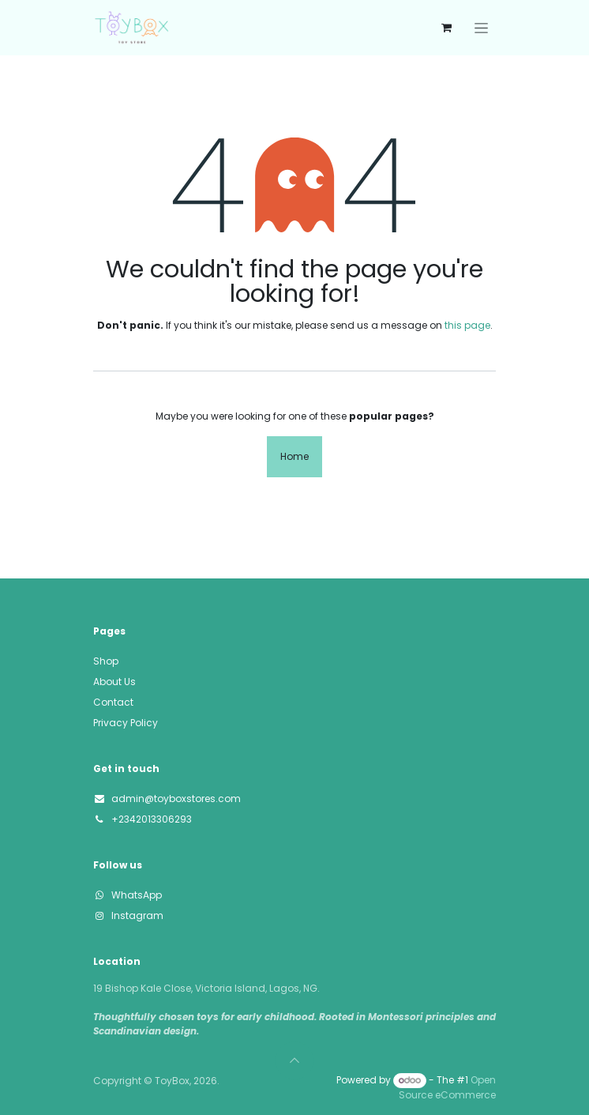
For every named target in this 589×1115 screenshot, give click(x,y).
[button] (294, 1060)
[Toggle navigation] (481, 28)
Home (294, 456)
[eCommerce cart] (446, 27)
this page (467, 325)
